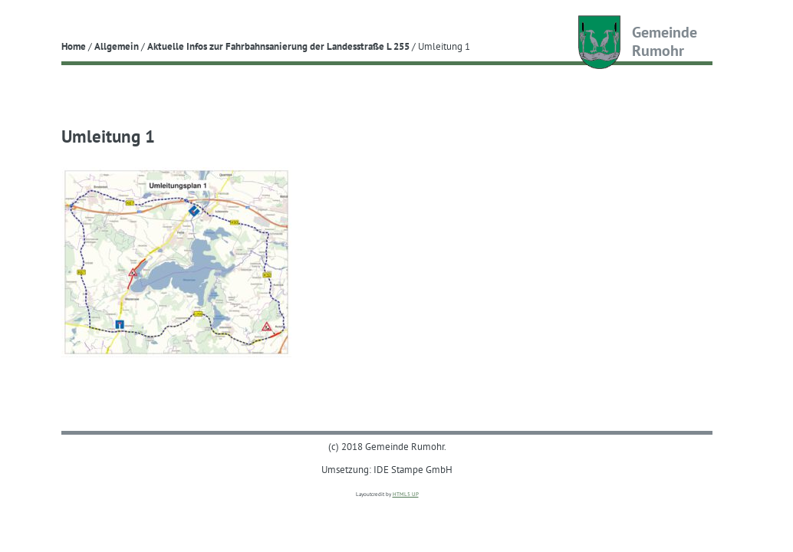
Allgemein (116, 46)
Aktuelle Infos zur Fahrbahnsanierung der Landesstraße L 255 (278, 46)
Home (73, 46)
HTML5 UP (406, 494)
